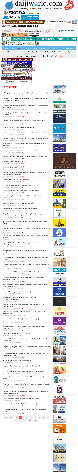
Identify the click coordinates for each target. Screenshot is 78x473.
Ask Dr (60, 52)
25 (25, 420)
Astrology (20, 56)
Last (36, 420)
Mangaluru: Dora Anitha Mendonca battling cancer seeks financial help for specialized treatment (25, 99)
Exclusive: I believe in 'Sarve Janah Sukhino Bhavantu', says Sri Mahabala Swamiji (26, 377)
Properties (21, 52)
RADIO (62, 48)
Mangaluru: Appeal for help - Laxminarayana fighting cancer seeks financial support (24, 305)
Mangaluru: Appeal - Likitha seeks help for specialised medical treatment (26, 138)
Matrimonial (11, 52)
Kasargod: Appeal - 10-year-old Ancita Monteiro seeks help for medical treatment (25, 113)
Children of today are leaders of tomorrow (16, 179)
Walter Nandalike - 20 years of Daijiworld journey (18, 203)
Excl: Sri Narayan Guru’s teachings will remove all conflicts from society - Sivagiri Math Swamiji (26, 285)
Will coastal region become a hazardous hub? (17, 185)
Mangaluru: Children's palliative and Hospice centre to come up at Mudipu (24, 121)
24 (20, 420)
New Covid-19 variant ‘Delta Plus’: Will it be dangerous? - (25, 222)
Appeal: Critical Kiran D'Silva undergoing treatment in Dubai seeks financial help (24, 244)
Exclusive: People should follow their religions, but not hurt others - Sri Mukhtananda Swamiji (25, 354)
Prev (11, 417)
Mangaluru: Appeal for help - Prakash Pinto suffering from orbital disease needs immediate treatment (26, 173)
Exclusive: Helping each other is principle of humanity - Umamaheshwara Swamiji (26, 258)
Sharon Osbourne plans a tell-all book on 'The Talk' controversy (23, 292)
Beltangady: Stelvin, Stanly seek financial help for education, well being (25, 93)
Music (53, 52)
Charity (35, 48)
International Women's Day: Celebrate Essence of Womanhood (23, 151)
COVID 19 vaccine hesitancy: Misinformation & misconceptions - (25, 312)
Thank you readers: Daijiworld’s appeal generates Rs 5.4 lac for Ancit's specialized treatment (25, 106)
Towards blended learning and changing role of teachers (21, 190)
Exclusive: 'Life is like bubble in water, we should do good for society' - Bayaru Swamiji (25, 339)
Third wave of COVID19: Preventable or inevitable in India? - (26, 236)
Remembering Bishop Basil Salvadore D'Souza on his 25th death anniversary (23, 197)
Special (42, 48)
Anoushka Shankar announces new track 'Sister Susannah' (21, 398)
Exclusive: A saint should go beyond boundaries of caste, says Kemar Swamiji (24, 410)
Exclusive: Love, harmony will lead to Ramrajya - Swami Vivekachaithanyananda (20, 298)
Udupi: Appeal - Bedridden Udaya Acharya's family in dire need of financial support (26, 385)
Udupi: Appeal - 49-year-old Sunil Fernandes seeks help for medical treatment (24, 144)
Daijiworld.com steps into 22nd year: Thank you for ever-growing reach (25, 156)
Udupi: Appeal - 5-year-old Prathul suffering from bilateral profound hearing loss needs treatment (24, 215)
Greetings (67, 52)
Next (30, 420)
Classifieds (35, 52)
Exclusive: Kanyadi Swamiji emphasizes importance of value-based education (24, 327)
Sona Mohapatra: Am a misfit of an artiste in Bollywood (20, 208)
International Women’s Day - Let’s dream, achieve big (20, 404)
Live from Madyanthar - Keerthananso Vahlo (17, 360)
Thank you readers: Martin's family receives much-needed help (23, 371)
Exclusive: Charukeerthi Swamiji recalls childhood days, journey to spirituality (24, 320)
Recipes (28, 48)
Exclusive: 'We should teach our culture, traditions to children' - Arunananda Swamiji (23, 278)
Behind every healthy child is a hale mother (16, 333)
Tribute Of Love (30, 56)
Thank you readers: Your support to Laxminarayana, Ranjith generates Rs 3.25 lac (26, 265)
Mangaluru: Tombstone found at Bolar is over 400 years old (22, 366)
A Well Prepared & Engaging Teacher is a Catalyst (18, 127)
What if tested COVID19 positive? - (21, 272)
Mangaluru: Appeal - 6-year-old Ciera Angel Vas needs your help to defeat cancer (26, 229)
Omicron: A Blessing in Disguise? (13, 167)
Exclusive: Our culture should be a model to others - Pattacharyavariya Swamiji (25, 251)
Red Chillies (45, 52)
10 (16, 420)
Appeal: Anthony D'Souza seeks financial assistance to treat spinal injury (26, 133)
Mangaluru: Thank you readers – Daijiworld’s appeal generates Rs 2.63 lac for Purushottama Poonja (26, 347)
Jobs (28, 52)
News (13, 48)
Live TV (55, 48)
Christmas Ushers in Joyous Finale (14, 161)
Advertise (69, 48)
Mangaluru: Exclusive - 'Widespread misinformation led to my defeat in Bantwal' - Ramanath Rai (25, 392)
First (6, 417)
